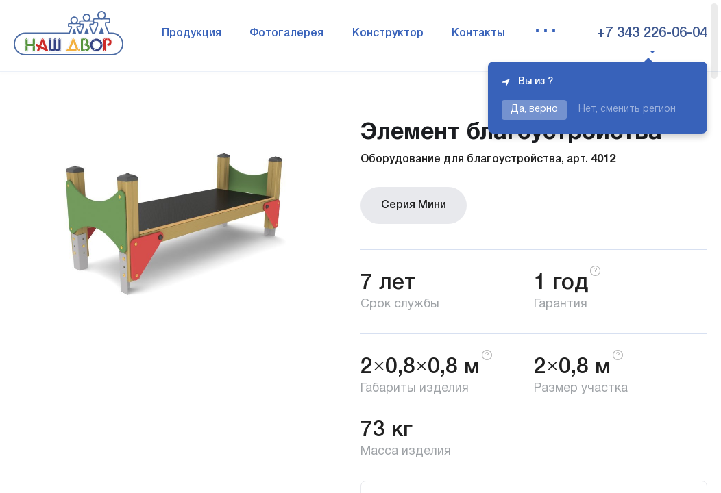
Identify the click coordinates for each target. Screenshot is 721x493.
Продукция (191, 33)
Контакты (478, 33)
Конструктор (388, 33)
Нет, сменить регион (627, 109)
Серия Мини (413, 205)
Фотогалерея (286, 33)
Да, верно (534, 109)
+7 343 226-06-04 (652, 33)
